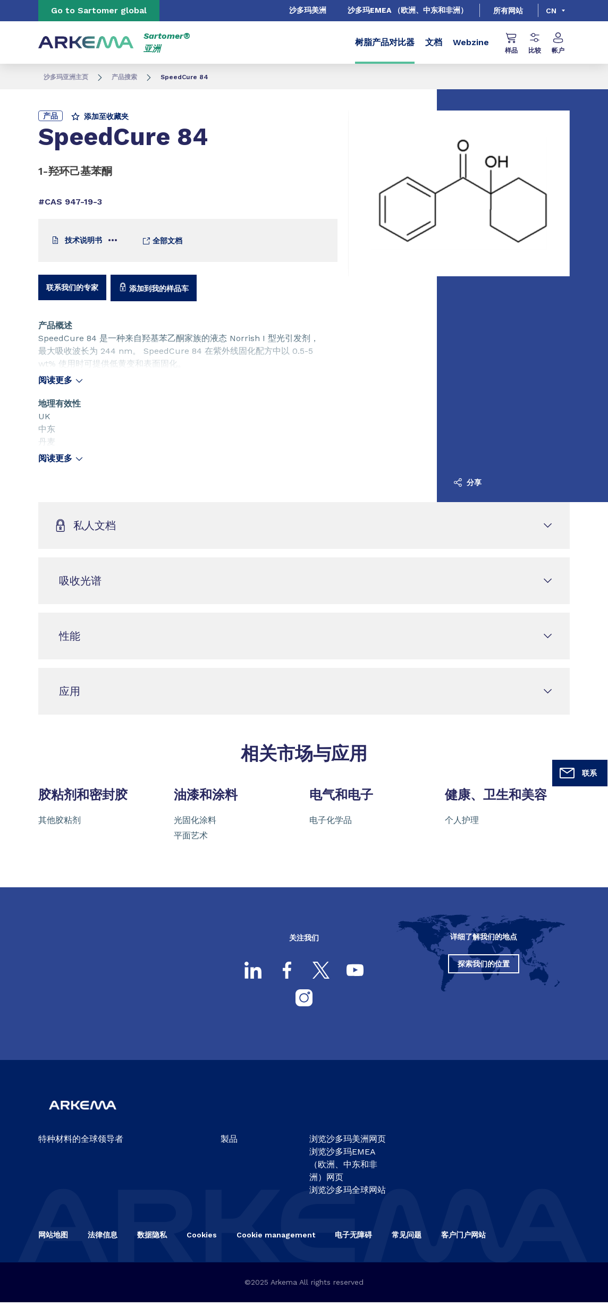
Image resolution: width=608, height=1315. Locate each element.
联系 (578, 773)
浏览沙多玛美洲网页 (347, 1139)
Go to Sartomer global (99, 10)
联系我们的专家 (72, 287)
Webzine (471, 42)
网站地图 (53, 1235)
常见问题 (406, 1235)
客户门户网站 (463, 1235)
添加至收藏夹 (100, 116)
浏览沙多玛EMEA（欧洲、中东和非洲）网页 (343, 1164)
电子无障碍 (353, 1235)
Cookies (202, 1235)
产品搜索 (124, 77)
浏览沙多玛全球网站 (347, 1190)
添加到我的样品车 (154, 288)
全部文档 (162, 240)
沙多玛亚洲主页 (66, 77)
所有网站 (508, 10)
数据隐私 (152, 1235)
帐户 (558, 43)
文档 (433, 42)
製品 (229, 1139)
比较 (534, 43)
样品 (511, 43)
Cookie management (276, 1235)
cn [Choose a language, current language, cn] (551, 10)
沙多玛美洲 (307, 10)
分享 (468, 482)
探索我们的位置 (484, 964)
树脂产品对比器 (385, 42)
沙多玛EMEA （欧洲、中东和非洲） (408, 10)
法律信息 (102, 1235)
